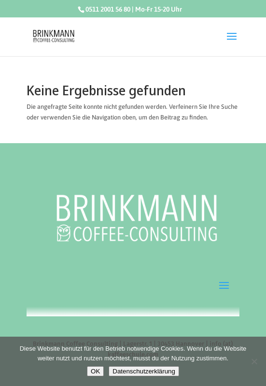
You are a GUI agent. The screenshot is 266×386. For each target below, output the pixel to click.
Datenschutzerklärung (143, 371)
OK (95, 371)
